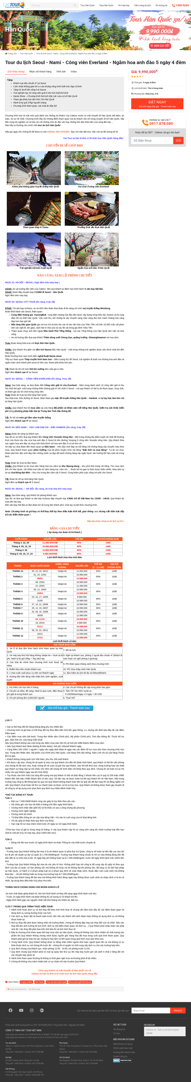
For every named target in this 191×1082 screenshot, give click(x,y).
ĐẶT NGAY (157, 104)
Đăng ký (178, 1010)
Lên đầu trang (34, 989)
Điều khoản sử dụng (122, 1044)
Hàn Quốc (39, 982)
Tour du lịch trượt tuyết (56, 982)
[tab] (16, 72)
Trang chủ (11, 53)
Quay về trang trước (16, 989)
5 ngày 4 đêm (26, 982)
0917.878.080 (161, 123)
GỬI (178, 140)
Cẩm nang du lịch (142, 5)
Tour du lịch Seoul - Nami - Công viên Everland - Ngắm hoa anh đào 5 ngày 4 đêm (71, 53)
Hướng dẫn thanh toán (124, 1052)
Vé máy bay (123, 5)
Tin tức (116, 1033)
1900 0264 (180, 5)
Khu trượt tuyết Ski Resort (80, 982)
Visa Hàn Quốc (106, 5)
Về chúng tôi (161, 5)
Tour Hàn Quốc (87, 5)
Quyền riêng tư (120, 1056)
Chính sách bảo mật (123, 1048)
